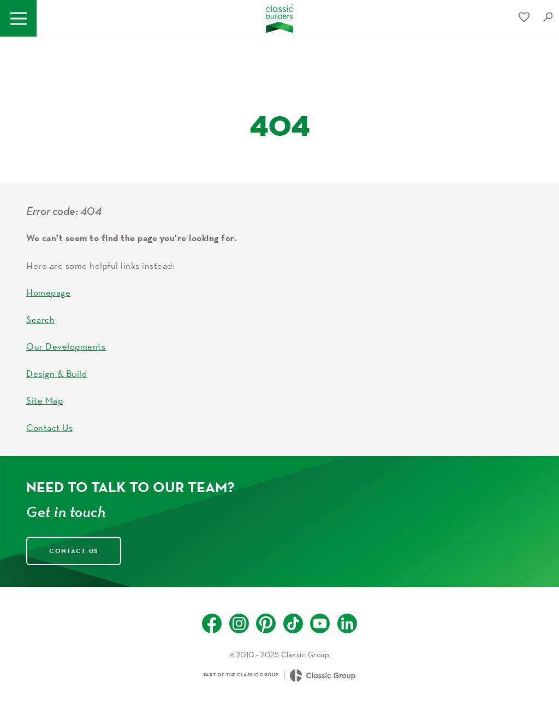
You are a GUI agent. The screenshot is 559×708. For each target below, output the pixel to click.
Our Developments (65, 346)
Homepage (48, 292)
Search (40, 319)
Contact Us (49, 427)
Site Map (44, 400)
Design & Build (56, 373)
